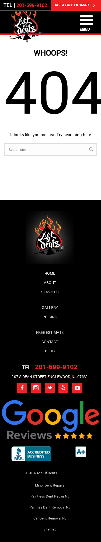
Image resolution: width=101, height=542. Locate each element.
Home (49, 273)
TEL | (50, 367)
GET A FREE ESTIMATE (75, 5)
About (50, 282)
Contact (49, 341)
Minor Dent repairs (50, 485)
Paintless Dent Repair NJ (49, 496)
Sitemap (49, 529)
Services (50, 291)
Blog (50, 350)
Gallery (50, 307)
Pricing (50, 316)
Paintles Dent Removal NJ (50, 507)
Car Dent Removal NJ (50, 518)
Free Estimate (50, 332)
